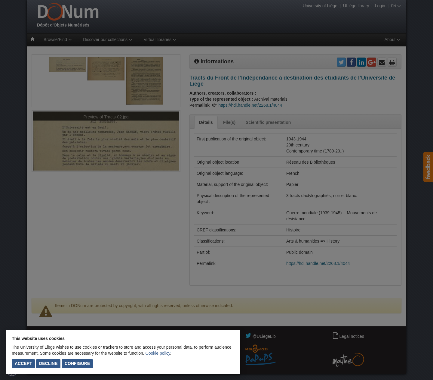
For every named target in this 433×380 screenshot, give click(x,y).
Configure (77, 363)
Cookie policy (158, 353)
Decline (48, 363)
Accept (23, 363)
